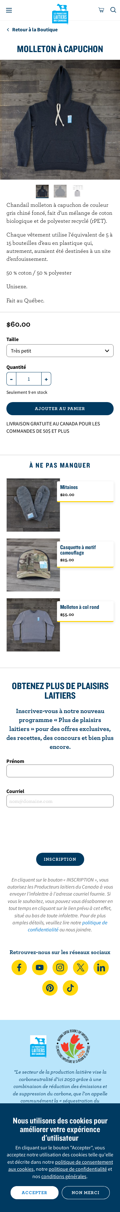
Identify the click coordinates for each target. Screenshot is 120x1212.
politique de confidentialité (78, 1169)
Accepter (34, 1192)
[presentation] (59, 830)
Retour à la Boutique (32, 29)
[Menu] (9, 10)
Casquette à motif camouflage (78, 550)
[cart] (101, 10)
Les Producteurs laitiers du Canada (60, 13)
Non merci (86, 1192)
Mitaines (69, 487)
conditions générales (63, 1176)
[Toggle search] (113, 10)
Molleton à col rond (79, 606)
